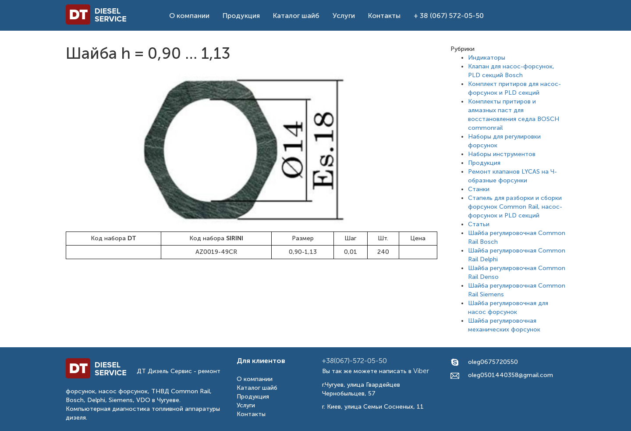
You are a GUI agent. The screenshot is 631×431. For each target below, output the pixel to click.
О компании (189, 15)
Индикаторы (486, 57)
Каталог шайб (296, 15)
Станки (478, 189)
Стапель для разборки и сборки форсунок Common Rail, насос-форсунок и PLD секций (515, 206)
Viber (421, 371)
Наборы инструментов (501, 154)
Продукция (241, 15)
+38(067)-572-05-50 (354, 360)
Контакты (384, 15)
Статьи (478, 224)
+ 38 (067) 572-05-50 (449, 15)
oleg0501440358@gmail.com (510, 375)
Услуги (344, 15)
